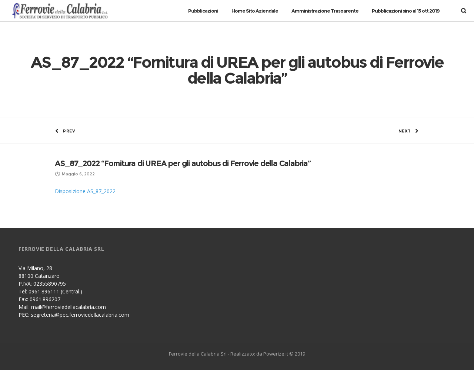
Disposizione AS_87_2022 (85, 191)
